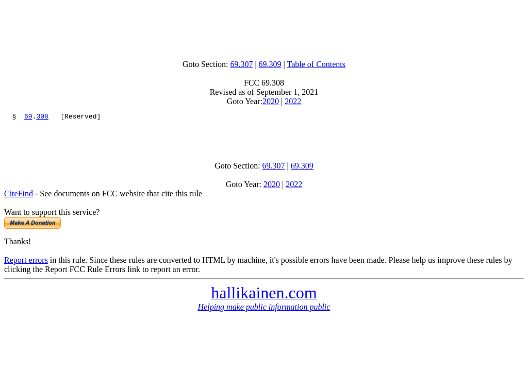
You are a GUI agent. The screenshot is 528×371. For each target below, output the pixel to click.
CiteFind (18, 198)
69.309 (270, 64)
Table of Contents (316, 64)
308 (42, 117)
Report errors (26, 264)
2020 (270, 101)
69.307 (241, 64)
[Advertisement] (264, 27)
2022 (293, 101)
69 (28, 117)
